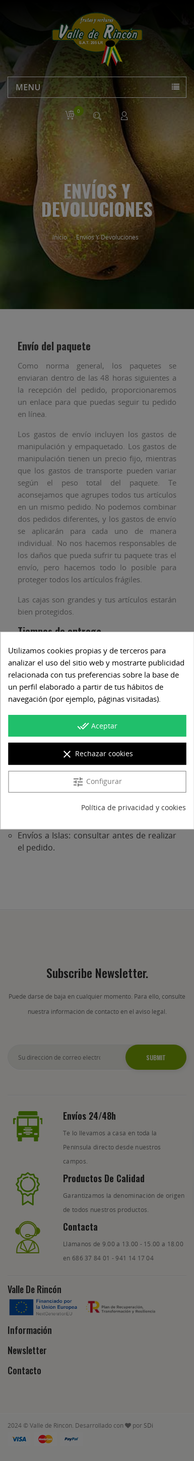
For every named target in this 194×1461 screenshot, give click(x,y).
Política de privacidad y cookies (133, 807)
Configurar (97, 782)
